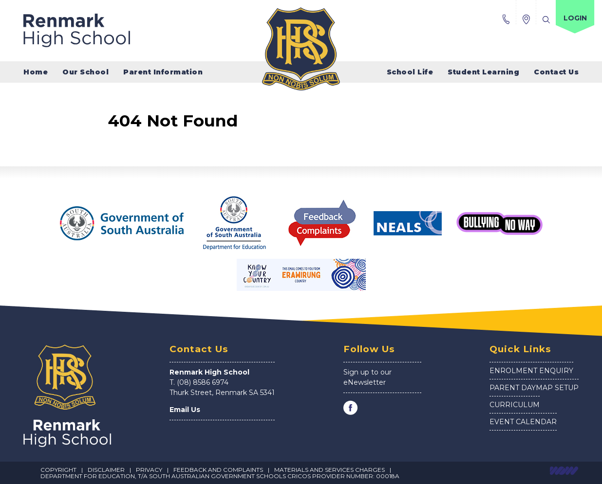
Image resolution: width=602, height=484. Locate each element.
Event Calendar (523, 421)
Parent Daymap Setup (534, 387)
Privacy (149, 469)
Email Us (184, 409)
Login (575, 18)
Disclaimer (106, 469)
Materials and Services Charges (329, 469)
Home (35, 72)
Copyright (58, 469)
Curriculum (514, 404)
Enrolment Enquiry (531, 370)
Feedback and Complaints (218, 469)
